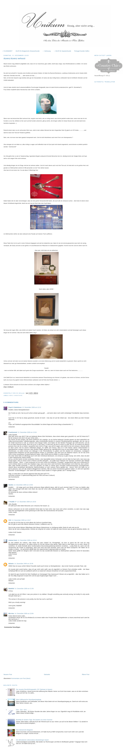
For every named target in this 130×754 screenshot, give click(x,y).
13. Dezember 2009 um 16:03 (26, 501)
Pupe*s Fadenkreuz (15, 407)
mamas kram (12, 540)
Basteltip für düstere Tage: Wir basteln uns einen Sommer (34, 720)
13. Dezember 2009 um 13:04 (27, 432)
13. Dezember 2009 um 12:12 (31, 407)
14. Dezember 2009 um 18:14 (27, 540)
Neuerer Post (8, 674)
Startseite (47, 674)
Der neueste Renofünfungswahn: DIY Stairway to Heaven (34, 689)
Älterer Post (85, 674)
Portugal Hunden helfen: (82, 51)
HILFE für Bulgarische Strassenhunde (28, 51)
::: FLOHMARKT (7, 51)
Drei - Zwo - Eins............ (23, 709)
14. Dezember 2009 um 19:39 (23, 563)
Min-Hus (11, 613)
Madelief (11, 588)
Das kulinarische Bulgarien (24, 730)
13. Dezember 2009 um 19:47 (21, 520)
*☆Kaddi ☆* (12, 501)
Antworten (11, 427)
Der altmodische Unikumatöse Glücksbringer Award (32, 740)
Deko (11, 395)
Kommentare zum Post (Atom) (20, 678)
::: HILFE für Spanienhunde (62, 51)
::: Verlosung (47, 51)
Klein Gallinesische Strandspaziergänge (28, 699)
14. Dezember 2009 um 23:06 (24, 613)
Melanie (11, 563)
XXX (9, 520)
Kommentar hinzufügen (12, 627)
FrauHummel (12, 432)
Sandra (10, 485)
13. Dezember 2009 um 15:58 (23, 485)
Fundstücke (18, 395)
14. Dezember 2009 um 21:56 (24, 588)
